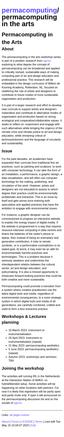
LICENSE (27, 421)
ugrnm (47, 60)
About (5, 421)
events (25, 415)
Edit (33, 425)
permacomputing (29, 10)
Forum (15, 421)
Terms (38, 421)
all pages (15, 415)
